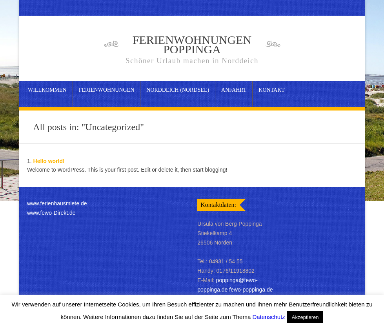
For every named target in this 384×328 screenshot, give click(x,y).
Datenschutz (268, 317)
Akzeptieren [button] (305, 317)
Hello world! (49, 161)
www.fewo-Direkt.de (51, 213)
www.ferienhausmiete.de (57, 203)
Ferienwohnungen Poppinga (192, 49)
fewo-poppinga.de (251, 289)
